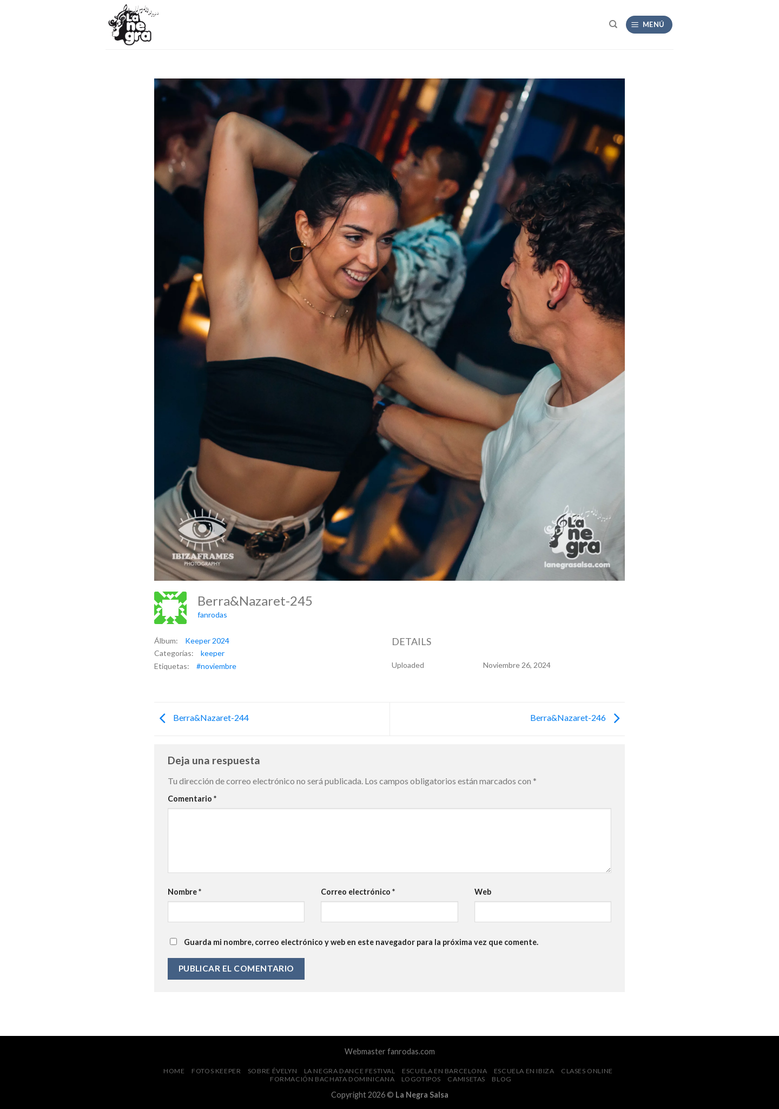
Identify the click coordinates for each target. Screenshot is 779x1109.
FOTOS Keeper (216, 1071)
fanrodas (212, 614)
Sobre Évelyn (272, 1071)
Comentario (192, 798)
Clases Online (587, 1071)
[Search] (613, 24)
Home (173, 1071)
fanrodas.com (411, 1051)
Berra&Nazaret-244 (201, 718)
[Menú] (649, 25)
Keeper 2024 (207, 640)
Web (482, 891)
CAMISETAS (466, 1079)
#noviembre (216, 666)
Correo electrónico (358, 891)
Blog (501, 1079)
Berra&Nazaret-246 (577, 718)
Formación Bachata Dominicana (332, 1079)
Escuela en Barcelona (444, 1071)
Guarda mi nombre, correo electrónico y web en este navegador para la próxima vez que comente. (361, 942)
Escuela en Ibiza (524, 1071)
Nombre (184, 891)
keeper (213, 653)
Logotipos (421, 1079)
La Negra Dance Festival (349, 1071)
